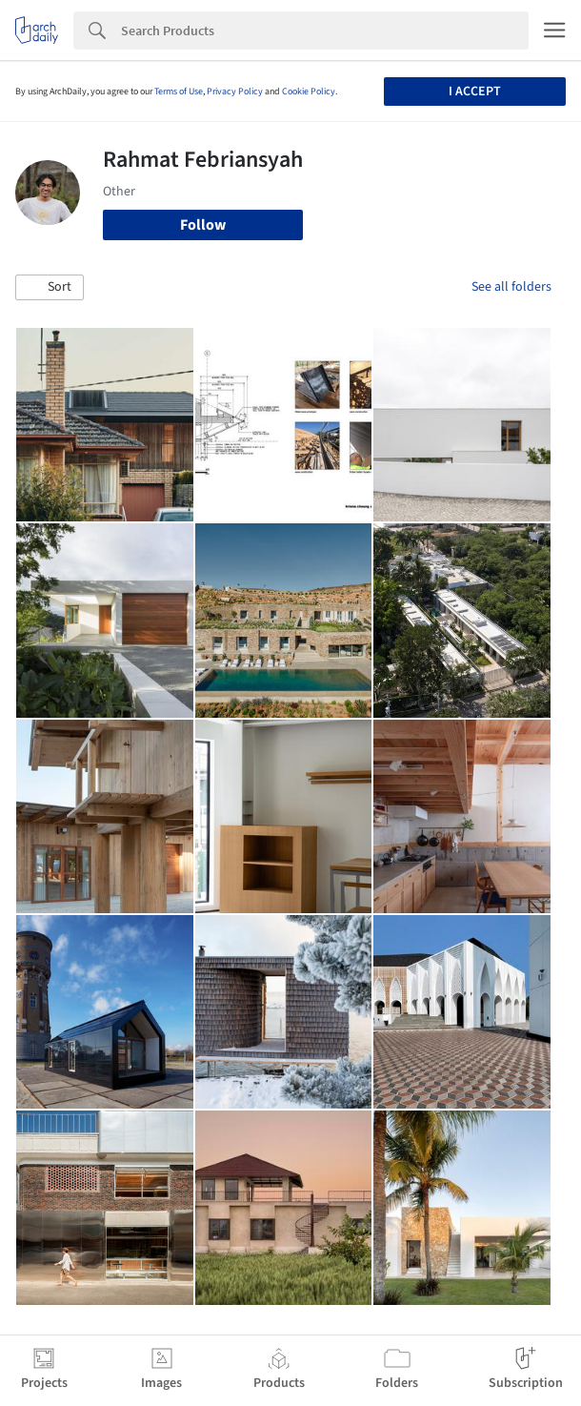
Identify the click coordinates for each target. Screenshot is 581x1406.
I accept (475, 91)
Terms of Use (178, 91)
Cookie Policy (308, 91)
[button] (49, 288)
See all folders (511, 286)
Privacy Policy (235, 91)
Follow (203, 224)
